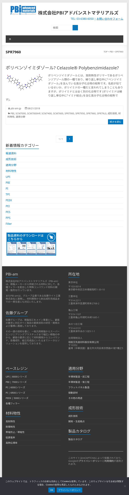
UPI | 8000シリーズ (16, 376)
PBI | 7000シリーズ (16, 382)
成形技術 (112, 113)
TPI (8, 194)
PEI (8, 206)
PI (7, 188)
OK (51, 490)
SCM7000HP (33, 113)
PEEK (9, 200)
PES (8, 212)
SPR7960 (91, 113)
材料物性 (11, 171)
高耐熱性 (10, 421)
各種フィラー (13, 403)
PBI (12, 113)
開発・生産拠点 (76, 421)
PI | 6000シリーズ (15, 387)
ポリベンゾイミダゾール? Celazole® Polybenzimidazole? (62, 68)
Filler (9, 224)
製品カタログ (75, 439)
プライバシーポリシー (90, 460)
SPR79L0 (101, 113)
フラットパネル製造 (79, 387)
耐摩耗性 (10, 426)
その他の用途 (75, 398)
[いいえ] (124, 486)
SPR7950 (80, 113)
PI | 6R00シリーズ (15, 392)
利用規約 (109, 460)
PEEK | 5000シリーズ (17, 398)
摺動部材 (73, 392)
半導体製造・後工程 (79, 382)
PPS (8, 218)
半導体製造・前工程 (79, 376)
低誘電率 (10, 437)
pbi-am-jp (16, 108)
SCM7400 (46, 113)
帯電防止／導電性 (15, 432)
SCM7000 (21, 113)
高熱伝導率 (11, 442)
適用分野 (20, 116)
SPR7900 (69, 113)
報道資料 (11, 153)
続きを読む (115, 121)
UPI (8, 177)
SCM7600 (58, 113)
